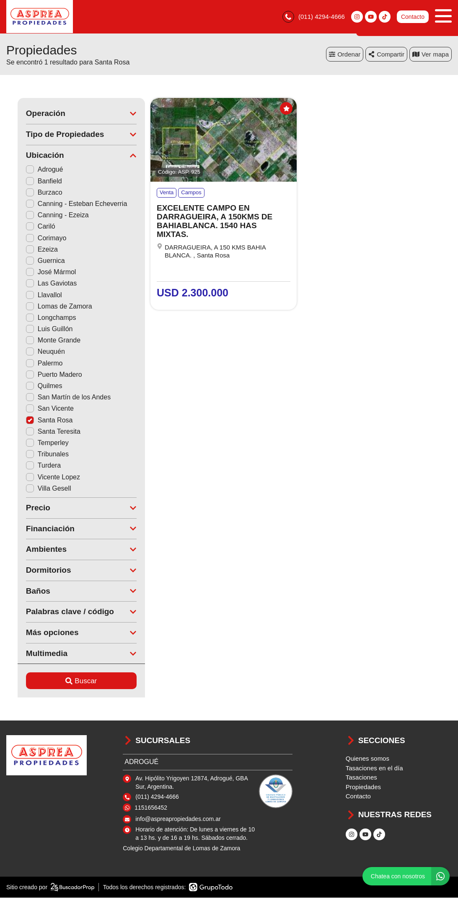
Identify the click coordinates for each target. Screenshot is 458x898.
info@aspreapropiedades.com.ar (177, 819)
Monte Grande (42, 341)
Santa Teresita (42, 431)
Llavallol (33, 295)
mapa (430, 54)
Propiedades (363, 786)
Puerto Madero (43, 374)
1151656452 (151, 807)
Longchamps (40, 318)
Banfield (33, 181)
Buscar (70, 681)
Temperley (36, 443)
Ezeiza (31, 249)
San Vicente (38, 409)
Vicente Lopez (42, 477)
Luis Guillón (38, 329)
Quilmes (33, 386)
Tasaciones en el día (374, 768)
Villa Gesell (37, 488)
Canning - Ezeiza (46, 215)
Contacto (412, 16)
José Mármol (40, 272)
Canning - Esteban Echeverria (65, 204)
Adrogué (33, 170)
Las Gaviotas (40, 284)
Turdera (32, 466)
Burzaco (33, 192)
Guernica (34, 261)
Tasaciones (361, 777)
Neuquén (34, 352)
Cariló (29, 227)
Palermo (33, 363)
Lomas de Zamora (48, 306)
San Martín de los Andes (57, 397)
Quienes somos (367, 758)
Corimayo (35, 238)
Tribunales (36, 454)
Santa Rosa (38, 420)
